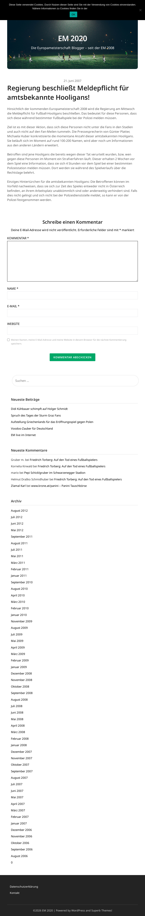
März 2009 (18, 654)
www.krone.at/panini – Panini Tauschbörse (59, 486)
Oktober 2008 (20, 686)
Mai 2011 (17, 556)
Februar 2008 (20, 738)
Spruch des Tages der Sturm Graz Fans (36, 415)
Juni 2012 (17, 523)
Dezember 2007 (21, 752)
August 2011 (19, 543)
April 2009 (18, 647)
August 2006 (19, 856)
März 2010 (18, 602)
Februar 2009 (20, 660)
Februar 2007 (20, 817)
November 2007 (21, 758)
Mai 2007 (17, 797)
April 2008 (18, 725)
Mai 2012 (17, 530)
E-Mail (13, 306)
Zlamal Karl (18, 486)
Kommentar (18, 238)
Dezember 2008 (21, 673)
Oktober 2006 (20, 843)
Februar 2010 (20, 608)
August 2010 (19, 589)
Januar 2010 (19, 615)
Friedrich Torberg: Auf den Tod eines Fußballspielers (63, 460)
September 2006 (22, 849)
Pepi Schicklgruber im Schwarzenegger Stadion (54, 472)
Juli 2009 (16, 634)
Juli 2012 (16, 517)
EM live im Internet (23, 435)
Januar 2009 (19, 667)
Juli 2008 (16, 706)
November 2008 (21, 680)
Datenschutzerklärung (24, 886)
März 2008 (18, 732)
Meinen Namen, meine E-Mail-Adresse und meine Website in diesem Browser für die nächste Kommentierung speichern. (68, 341)
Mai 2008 (17, 719)
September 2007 (22, 771)
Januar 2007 (19, 823)
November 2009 (21, 621)
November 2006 (21, 836)
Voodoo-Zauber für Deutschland (32, 428)
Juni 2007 (17, 791)
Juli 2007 (16, 784)
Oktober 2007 (20, 764)
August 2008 (19, 699)
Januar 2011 (19, 575)
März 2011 (18, 563)
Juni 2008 (17, 712)
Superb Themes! (101, 910)
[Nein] (140, 10)
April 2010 (18, 595)
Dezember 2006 (21, 830)
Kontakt (14, 893)
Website (13, 324)
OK (73, 14)
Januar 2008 (19, 745)
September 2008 (22, 693)
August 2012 (19, 510)
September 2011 (22, 536)
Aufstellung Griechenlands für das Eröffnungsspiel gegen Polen (52, 422)
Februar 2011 (20, 569)
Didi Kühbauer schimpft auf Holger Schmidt (39, 409)
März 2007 (18, 810)
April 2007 (18, 804)
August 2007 (19, 778)
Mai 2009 (17, 641)
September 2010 (22, 582)
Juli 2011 (16, 549)
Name (12, 288)
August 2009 (19, 628)
